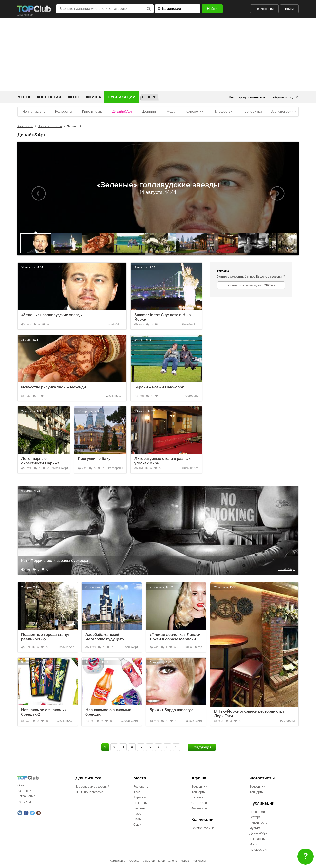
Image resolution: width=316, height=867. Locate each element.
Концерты (198, 792)
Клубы (138, 792)
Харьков (149, 861)
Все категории (282, 111)
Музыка (255, 828)
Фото (73, 97)
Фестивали (199, 808)
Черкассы (199, 861)
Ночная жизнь (33, 111)
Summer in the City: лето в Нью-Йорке (163, 317)
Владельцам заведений (92, 787)
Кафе (137, 814)
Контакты (24, 802)
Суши (137, 825)
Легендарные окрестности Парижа (40, 460)
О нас (21, 785)
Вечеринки (253, 111)
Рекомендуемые (203, 828)
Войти (289, 9)
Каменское (25, 126)
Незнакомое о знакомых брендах (108, 712)
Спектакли (199, 803)
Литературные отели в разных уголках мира (162, 460)
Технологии (194, 111)
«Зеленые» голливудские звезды (52, 315)
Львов (185, 861)
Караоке (139, 797)
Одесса (134, 861)
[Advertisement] (158, 54)
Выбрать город (282, 97)
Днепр (172, 861)
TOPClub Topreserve (89, 792)
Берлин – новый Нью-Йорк (159, 387)
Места (23, 97)
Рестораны (63, 111)
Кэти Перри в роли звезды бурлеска (54, 561)
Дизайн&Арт (114, 324)
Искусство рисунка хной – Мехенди (53, 387)
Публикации (122, 97)
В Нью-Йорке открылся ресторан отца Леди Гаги (249, 713)
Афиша (93, 97)
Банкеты (139, 808)
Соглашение (26, 796)
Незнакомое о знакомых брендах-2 (44, 712)
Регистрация (264, 9)
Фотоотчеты (262, 778)
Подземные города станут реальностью (45, 636)
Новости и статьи (50, 126)
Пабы (137, 819)
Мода (171, 111)
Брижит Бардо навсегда (172, 710)
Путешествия (223, 111)
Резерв (149, 97)
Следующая (201, 747)
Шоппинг (149, 111)
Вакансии (24, 791)
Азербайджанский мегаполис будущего (104, 636)
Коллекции (49, 97)
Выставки (198, 797)
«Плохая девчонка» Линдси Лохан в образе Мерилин (175, 636)
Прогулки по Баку (94, 458)
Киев (161, 861)
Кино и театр (92, 111)
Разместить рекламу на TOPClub (251, 285)
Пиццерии (140, 803)
